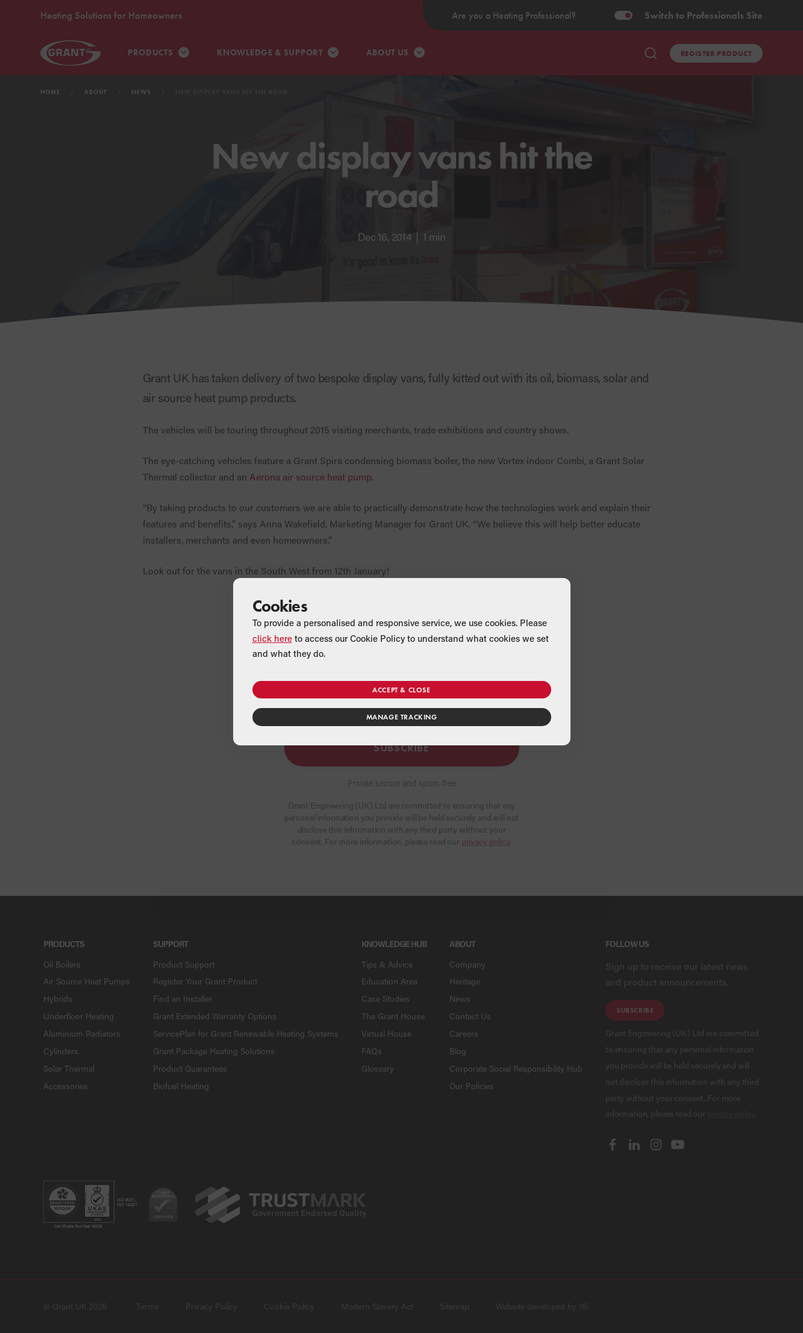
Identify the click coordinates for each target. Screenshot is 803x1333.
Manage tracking (401, 716)
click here (272, 638)
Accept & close (401, 689)
